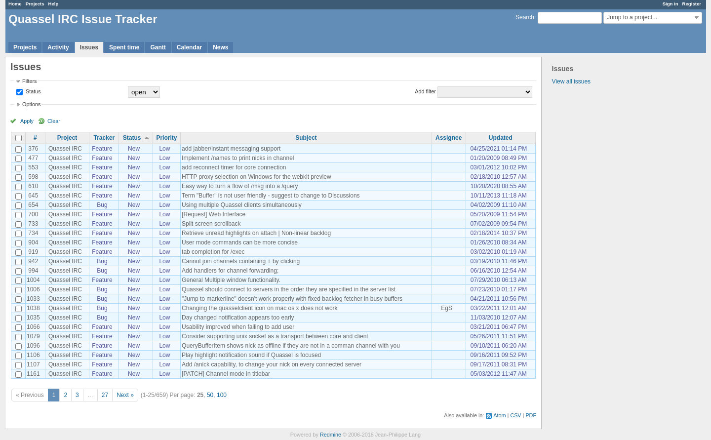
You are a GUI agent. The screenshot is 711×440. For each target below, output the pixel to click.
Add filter (425, 91)
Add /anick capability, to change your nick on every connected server (271, 364)
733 (33, 223)
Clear (53, 121)
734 (33, 233)
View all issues (571, 81)
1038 (33, 308)
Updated (501, 137)
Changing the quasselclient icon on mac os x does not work (260, 308)
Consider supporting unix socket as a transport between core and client (275, 336)
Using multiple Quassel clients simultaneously (242, 204)
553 (33, 167)
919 (33, 251)
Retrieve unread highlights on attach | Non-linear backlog (256, 233)
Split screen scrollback (211, 223)
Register (691, 3)
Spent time (124, 47)
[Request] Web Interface (213, 214)
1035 (33, 317)
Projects (35, 3)
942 (33, 261)
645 (33, 195)
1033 (33, 298)
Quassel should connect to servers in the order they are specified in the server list (288, 289)
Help (53, 3)
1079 (33, 336)
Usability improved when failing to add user (238, 326)
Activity (58, 47)
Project (67, 137)
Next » (125, 395)
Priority (166, 137)
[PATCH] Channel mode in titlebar (226, 373)
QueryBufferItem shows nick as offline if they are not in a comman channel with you (291, 345)
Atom (499, 415)
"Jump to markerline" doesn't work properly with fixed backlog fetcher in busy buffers (292, 298)
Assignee (448, 137)
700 (33, 214)
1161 (33, 373)
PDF (530, 415)
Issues (89, 47)
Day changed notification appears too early (238, 317)
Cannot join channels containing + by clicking (241, 261)
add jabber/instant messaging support (231, 148)
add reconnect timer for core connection (234, 167)
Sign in (670, 3)
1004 (33, 280)
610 (33, 186)
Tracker (104, 137)
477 (33, 158)
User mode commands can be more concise (240, 242)
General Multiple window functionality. (231, 280)
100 (222, 395)
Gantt (157, 47)
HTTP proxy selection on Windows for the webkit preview (256, 176)
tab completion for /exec (213, 251)
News (220, 47)
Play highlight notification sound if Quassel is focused (251, 355)
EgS (446, 308)
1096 (33, 345)
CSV (515, 415)
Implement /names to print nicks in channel (238, 158)
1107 (33, 364)
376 (33, 148)
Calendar (189, 47)
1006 (33, 289)
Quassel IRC (65, 148)
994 (33, 270)
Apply (27, 121)
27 (105, 395)
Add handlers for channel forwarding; (230, 270)
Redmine (330, 435)
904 (33, 242)
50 (210, 395)
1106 (33, 355)
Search (524, 17)
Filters (29, 81)
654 (33, 204)
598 (33, 176)
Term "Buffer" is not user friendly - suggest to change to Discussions (270, 195)
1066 (33, 326)
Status (32, 91)
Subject (305, 137)
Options (31, 104)
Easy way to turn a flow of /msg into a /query (240, 186)
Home (15, 3)
